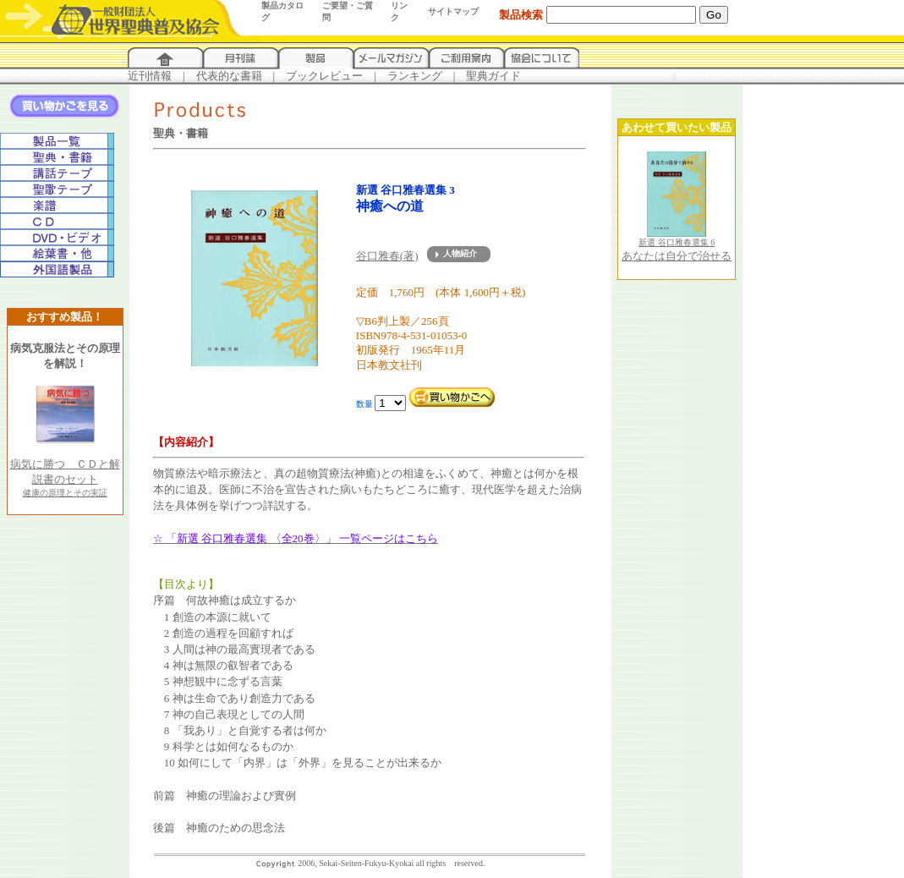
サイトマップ (453, 11)
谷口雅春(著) (387, 256)
